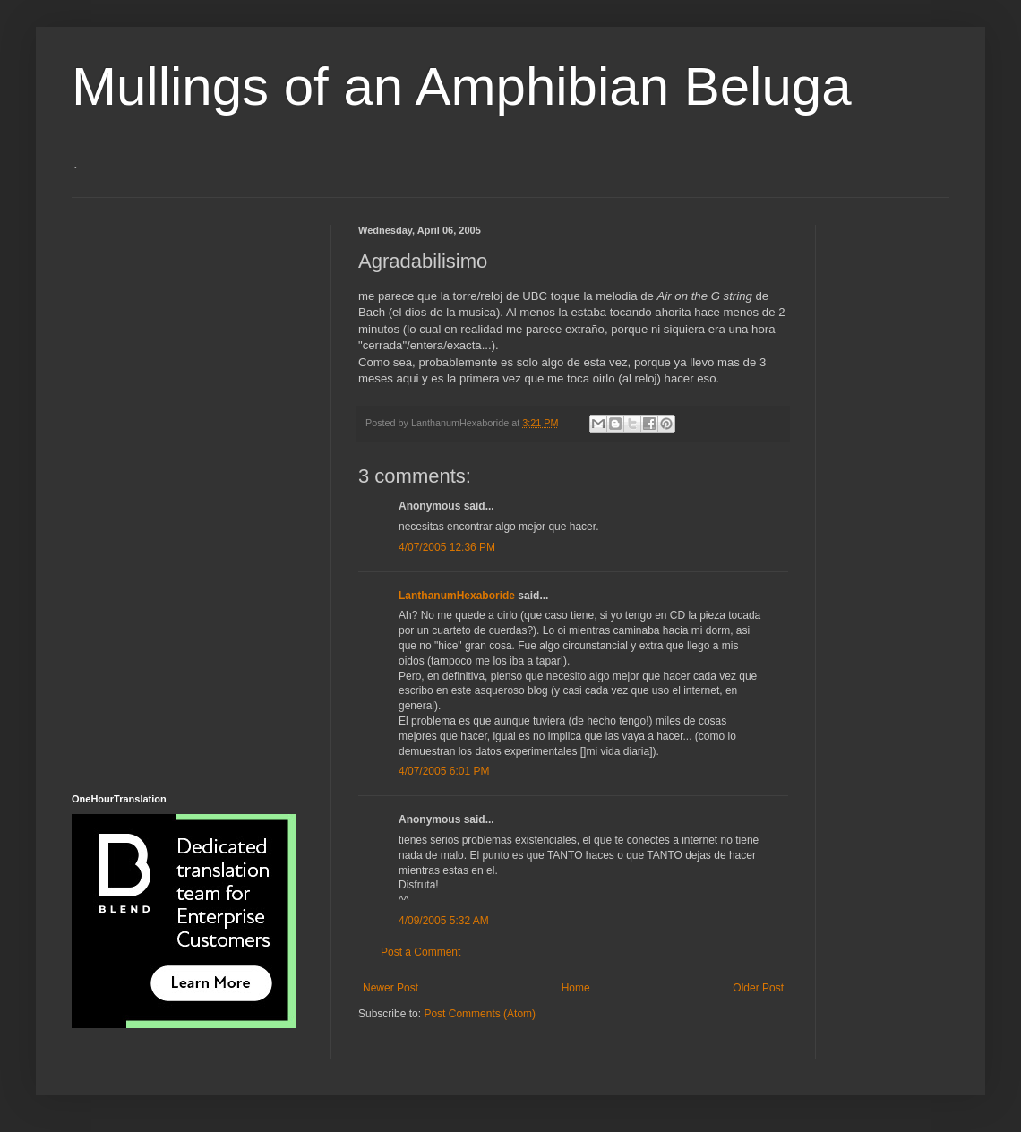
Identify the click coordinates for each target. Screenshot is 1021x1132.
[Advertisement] (143, 493)
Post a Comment (420, 952)
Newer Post (390, 988)
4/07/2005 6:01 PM (444, 771)
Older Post (758, 988)
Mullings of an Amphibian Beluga (462, 86)
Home (576, 988)
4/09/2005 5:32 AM (444, 920)
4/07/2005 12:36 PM (447, 547)
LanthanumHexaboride (457, 595)
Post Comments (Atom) (480, 1014)
